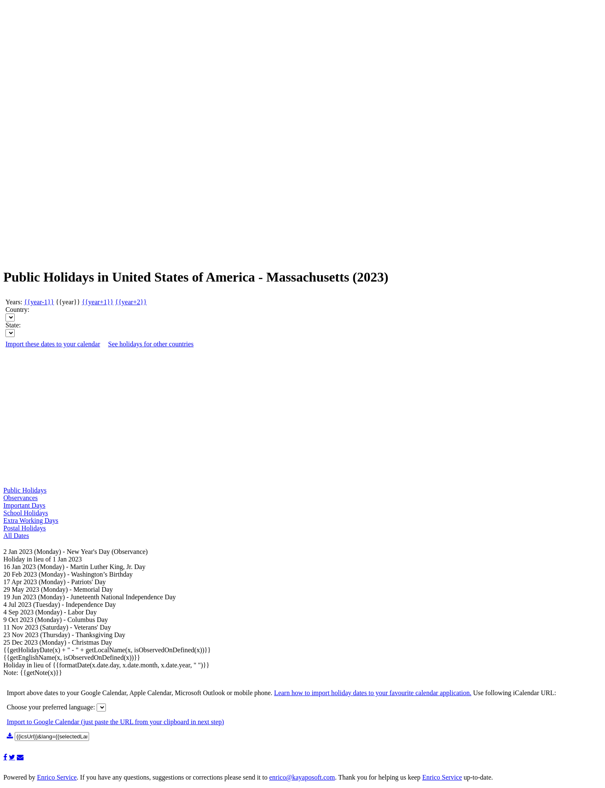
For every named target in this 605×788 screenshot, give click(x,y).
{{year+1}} (97, 302)
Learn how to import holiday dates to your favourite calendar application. (372, 692)
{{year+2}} (131, 302)
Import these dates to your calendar (52, 344)
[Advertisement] (37, 134)
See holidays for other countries (151, 344)
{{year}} (67, 302)
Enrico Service (57, 777)
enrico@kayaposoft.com (302, 777)
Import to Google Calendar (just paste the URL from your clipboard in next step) (115, 721)
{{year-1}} (39, 302)
